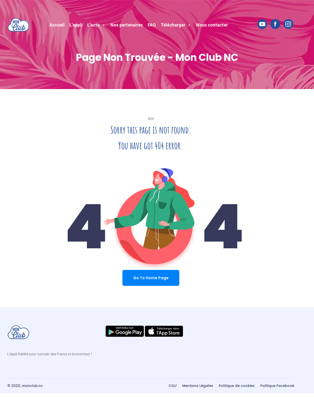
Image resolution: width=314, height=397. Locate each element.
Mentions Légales (197, 385)
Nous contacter (212, 24)
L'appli (75, 24)
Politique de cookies (237, 385)
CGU (173, 385)
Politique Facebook (277, 385)
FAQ (152, 24)
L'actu (96, 24)
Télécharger (176, 24)
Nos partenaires (126, 24)
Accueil (57, 24)
